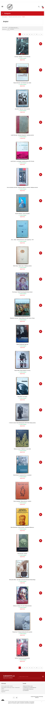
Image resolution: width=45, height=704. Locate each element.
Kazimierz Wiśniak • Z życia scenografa (22, 213)
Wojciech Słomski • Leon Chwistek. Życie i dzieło (22, 82)
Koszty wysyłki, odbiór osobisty (7, 685)
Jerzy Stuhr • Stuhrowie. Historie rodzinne (22, 108)
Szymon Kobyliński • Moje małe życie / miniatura (22, 501)
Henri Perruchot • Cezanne (22, 553)
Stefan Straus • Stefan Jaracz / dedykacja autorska (22, 265)
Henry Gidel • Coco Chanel (22, 396)
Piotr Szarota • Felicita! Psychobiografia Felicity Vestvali (22, 291)
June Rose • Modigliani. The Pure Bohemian (22, 56)
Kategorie (6, 13)
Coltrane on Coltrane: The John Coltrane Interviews (22, 605)
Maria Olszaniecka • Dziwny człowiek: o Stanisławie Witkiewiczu (22, 527)
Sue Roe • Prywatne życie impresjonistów (22, 658)
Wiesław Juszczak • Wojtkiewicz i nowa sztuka (22, 448)
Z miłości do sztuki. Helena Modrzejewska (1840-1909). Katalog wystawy (22, 422)
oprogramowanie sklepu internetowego (37, 696)
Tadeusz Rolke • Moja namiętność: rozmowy (22, 370)
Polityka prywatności (5, 690)
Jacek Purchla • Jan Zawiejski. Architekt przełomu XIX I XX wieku (22, 161)
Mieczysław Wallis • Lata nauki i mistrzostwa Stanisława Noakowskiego (22, 579)
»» (41, 34)
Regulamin (3, 691)
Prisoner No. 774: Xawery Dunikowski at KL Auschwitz (22, 631)
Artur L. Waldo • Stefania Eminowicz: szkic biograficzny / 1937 (22, 239)
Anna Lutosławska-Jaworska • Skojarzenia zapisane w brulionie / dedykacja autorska (22, 187)
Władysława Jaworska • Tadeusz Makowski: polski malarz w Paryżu (22, 318)
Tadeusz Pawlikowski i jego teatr (22, 344)
